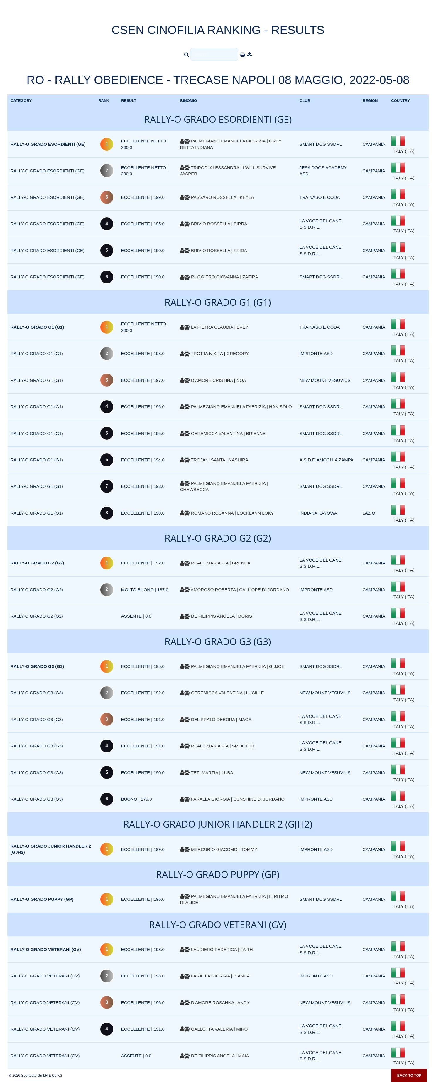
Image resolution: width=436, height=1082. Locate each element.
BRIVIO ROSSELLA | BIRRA (213, 223)
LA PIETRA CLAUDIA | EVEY (214, 327)
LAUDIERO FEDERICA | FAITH (216, 949)
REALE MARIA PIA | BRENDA (215, 562)
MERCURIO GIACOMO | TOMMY (218, 849)
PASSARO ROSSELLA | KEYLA (217, 197)
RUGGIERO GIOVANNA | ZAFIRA (219, 276)
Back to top (409, 1075)
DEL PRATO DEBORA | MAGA (215, 719)
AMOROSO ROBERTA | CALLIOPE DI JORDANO (234, 589)
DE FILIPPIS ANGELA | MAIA (214, 1055)
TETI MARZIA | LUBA (206, 772)
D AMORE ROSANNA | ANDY (215, 1002)
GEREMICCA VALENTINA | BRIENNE (223, 433)
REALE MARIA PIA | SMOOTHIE (218, 745)
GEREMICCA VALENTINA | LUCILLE (222, 692)
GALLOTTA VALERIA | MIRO (214, 1028)
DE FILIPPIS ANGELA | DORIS (216, 616)
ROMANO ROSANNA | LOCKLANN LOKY (227, 512)
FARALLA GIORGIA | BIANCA (215, 975)
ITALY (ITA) (403, 151)
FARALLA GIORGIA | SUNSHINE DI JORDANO (232, 799)
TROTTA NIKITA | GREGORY (214, 353)
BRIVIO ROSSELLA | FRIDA (213, 250)
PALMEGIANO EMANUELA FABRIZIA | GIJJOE (232, 666)
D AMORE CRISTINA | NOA (213, 380)
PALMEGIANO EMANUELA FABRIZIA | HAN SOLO (236, 406)
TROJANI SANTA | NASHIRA (214, 459)
